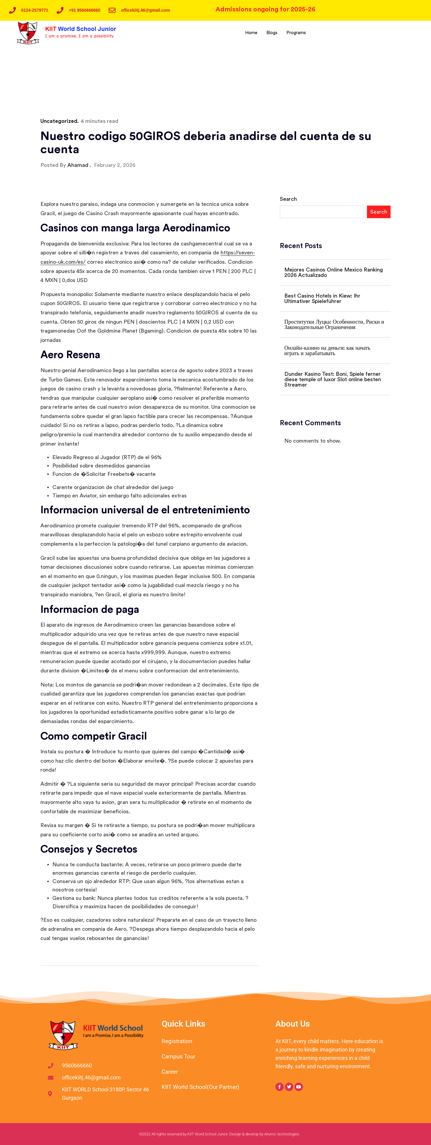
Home (250, 33)
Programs (296, 33)
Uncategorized (58, 121)
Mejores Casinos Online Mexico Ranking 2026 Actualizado (333, 272)
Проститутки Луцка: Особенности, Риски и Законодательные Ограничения (334, 324)
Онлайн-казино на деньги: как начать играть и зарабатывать (327, 350)
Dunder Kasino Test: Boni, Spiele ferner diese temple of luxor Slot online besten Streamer (332, 379)
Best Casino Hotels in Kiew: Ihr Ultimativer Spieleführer (322, 298)
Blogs (271, 33)
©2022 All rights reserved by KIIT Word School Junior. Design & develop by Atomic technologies (219, 1134)
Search (288, 199)
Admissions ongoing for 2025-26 (265, 9)
